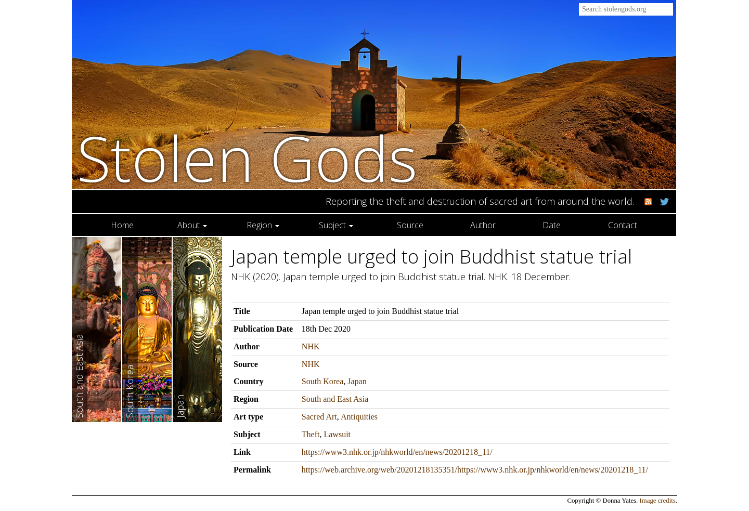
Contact (622, 225)
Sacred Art (319, 416)
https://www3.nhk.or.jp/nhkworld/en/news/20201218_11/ (397, 452)
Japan (356, 381)
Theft (311, 434)
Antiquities (359, 416)
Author (483, 225)
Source (410, 225)
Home (122, 225)
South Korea (322, 381)
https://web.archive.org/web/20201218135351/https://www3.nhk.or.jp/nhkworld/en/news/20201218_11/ (475, 469)
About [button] (192, 225)
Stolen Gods (247, 157)
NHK (311, 346)
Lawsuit (337, 434)
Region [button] (263, 225)
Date (552, 225)
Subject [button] (336, 225)
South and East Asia (335, 399)
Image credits (658, 500)
